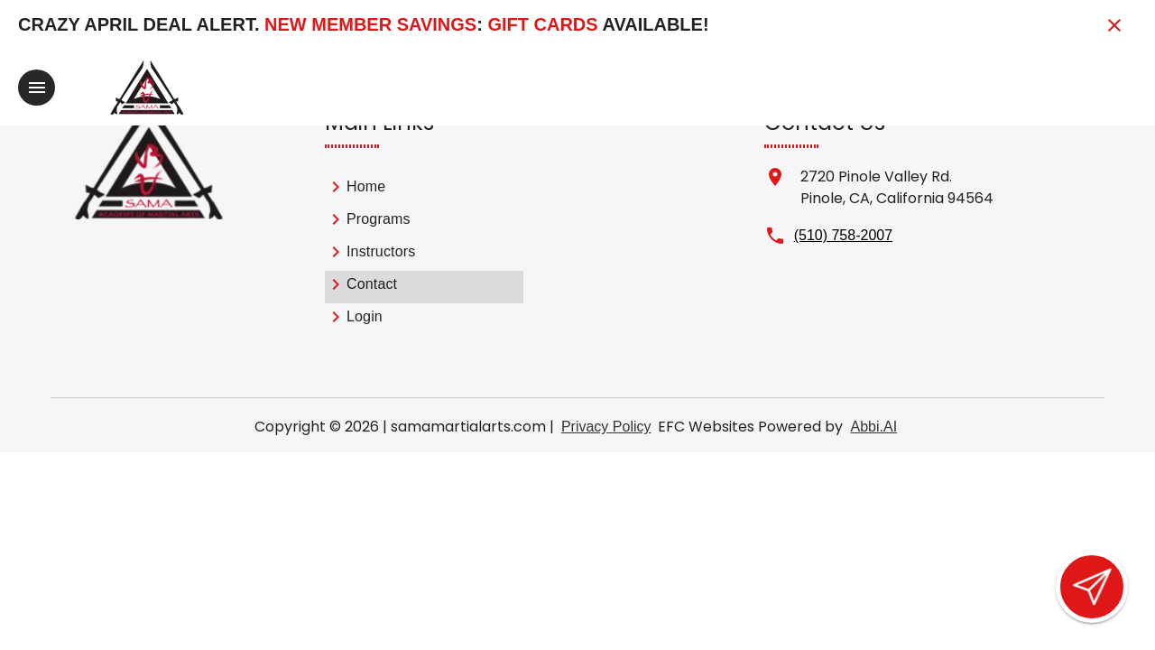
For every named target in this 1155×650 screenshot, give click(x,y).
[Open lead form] (1092, 587)
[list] (424, 254)
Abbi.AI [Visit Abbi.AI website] (873, 426)
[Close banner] (1114, 25)
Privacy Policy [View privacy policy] (606, 426)
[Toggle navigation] (36, 88)
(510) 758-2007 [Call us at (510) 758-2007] (843, 235)
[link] (424, 189)
